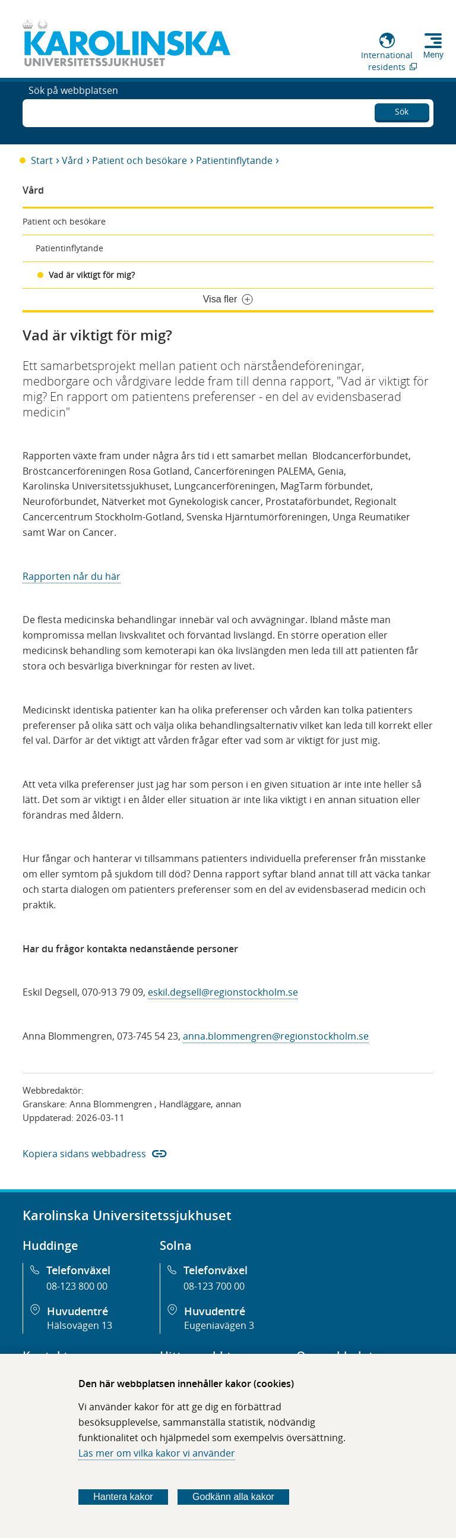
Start (42, 160)
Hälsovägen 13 (79, 1325)
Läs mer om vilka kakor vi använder (156, 1453)
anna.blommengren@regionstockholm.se (276, 1036)
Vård (72, 160)
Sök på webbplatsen (73, 111)
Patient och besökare (139, 160)
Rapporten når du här (72, 576)
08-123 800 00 (76, 1286)
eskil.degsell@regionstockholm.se (223, 992)
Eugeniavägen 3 (219, 1325)
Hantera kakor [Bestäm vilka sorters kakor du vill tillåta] (123, 1497)
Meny (433, 54)
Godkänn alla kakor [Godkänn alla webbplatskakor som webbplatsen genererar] (233, 1497)
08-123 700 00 (214, 1286)
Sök (401, 109)
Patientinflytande (234, 160)
